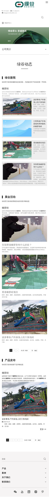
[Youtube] (23, 492)
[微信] (16, 492)
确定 (35, 350)
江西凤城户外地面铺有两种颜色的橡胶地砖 (39, 123)
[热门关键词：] (42, 17)
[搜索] (22, 459)
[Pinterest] (44, 492)
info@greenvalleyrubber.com (10, 13)
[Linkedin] (30, 492)
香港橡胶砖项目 (39, 143)
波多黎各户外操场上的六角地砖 (18, 337)
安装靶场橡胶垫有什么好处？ (17, 245)
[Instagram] (37, 492)
